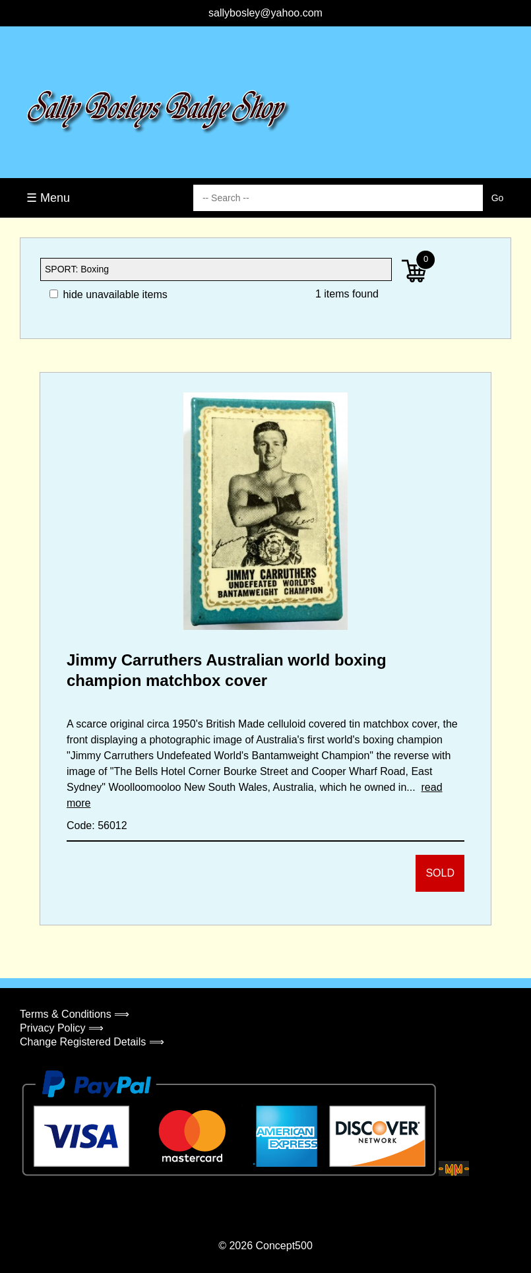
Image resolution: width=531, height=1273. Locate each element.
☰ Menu (48, 197)
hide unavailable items (108, 294)
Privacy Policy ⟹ (62, 1028)
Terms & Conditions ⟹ (74, 1014)
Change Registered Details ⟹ (92, 1041)
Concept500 (283, 1245)
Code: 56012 (97, 825)
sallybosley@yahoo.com (265, 12)
